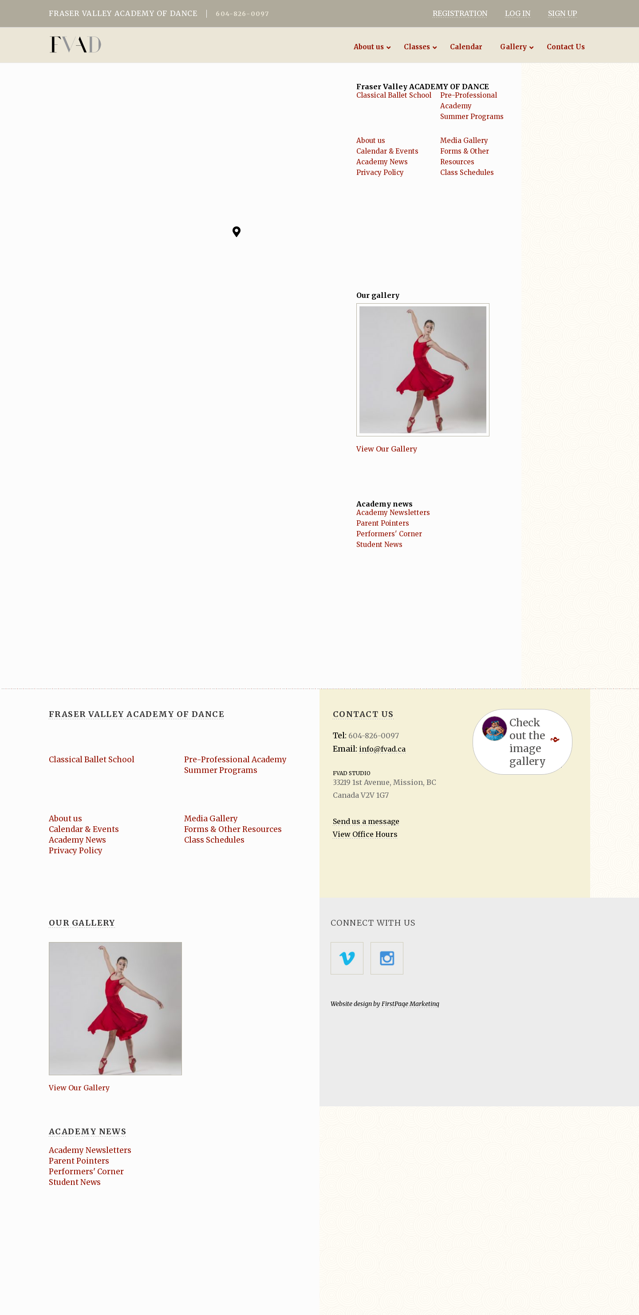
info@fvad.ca (382, 749)
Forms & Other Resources (233, 829)
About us (370, 140)
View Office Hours (365, 834)
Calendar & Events (387, 151)
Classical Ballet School (393, 95)
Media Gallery (464, 140)
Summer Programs (472, 116)
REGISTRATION (460, 13)
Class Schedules (467, 172)
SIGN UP (562, 13)
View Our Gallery (386, 448)
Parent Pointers (382, 523)
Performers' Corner (389, 534)
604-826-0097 (242, 14)
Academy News (382, 162)
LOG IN (517, 13)
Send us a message (366, 821)
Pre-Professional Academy (235, 759)
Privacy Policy (380, 172)
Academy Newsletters (393, 512)
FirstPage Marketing (410, 1004)
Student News (379, 544)
